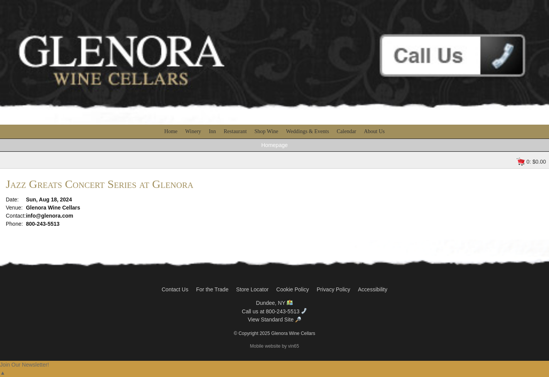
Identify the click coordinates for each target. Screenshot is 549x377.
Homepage (274, 145)
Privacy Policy (333, 289)
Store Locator (252, 289)
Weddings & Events (307, 131)
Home (170, 131)
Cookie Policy (292, 289)
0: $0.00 (536, 162)
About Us (374, 131)
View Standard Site (274, 319)
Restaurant (235, 131)
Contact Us (175, 289)
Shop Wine (267, 131)
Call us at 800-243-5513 (274, 311)
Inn (212, 131)
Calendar (346, 131)
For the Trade (212, 289)
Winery (193, 131)
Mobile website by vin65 (274, 346)
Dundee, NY (274, 303)
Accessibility (372, 289)
